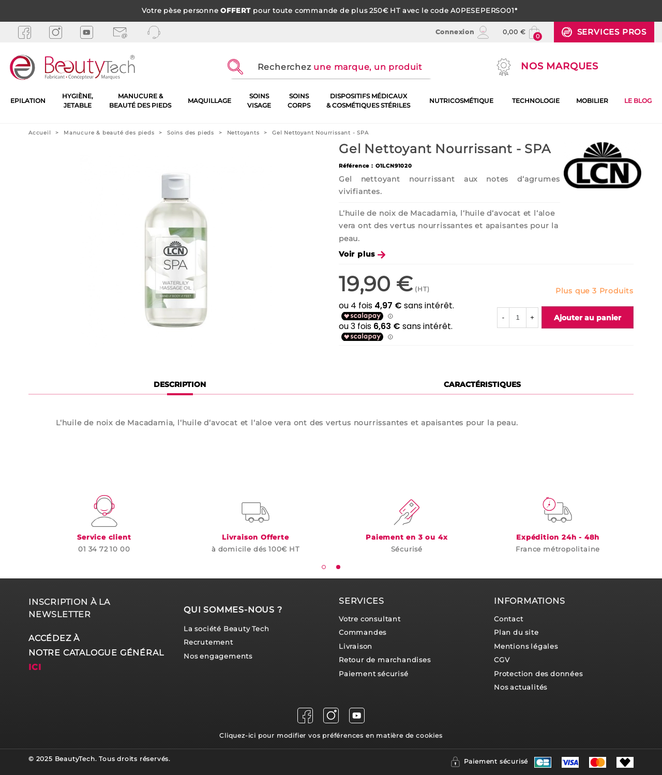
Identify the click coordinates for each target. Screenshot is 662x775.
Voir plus (362, 254)
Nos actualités (520, 687)
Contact (508, 619)
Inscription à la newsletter (69, 608)
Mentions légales (526, 646)
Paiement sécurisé (374, 674)
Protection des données (538, 674)
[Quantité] (517, 317)
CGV (501, 660)
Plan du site (516, 632)
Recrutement (208, 642)
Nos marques (546, 67)
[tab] (324, 567)
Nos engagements (218, 656)
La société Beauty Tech (226, 629)
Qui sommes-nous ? (233, 610)
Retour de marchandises (385, 660)
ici (34, 667)
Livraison (355, 646)
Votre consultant (370, 619)
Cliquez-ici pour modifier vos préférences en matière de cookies (330, 735)
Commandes (362, 632)
